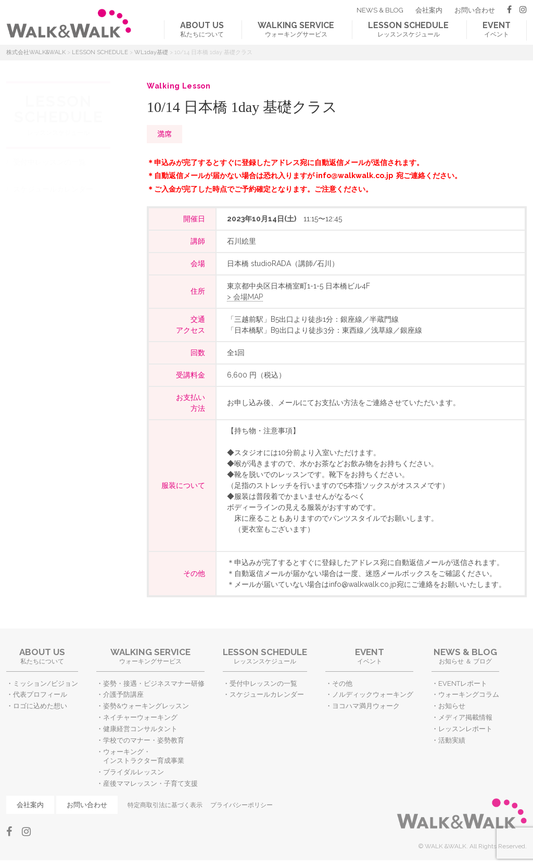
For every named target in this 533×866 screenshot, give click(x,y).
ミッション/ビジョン (45, 683)
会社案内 (428, 10)
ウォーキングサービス (296, 29)
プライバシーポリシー (241, 805)
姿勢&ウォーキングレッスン (146, 706)
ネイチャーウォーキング (140, 717)
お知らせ (451, 706)
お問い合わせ (474, 10)
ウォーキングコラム (468, 694)
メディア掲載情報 (465, 717)
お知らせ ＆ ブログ (465, 656)
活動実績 (451, 740)
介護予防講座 (123, 694)
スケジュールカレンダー (53, 189)
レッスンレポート (465, 729)
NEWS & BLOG (380, 10)
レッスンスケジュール (408, 29)
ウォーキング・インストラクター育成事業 (143, 756)
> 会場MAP (245, 297)
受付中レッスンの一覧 (49, 162)
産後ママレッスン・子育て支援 (150, 783)
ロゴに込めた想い (40, 706)
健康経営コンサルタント (140, 729)
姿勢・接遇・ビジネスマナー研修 (154, 683)
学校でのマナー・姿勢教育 (143, 740)
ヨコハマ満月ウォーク (366, 706)
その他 (342, 683)
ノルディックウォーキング (372, 694)
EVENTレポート (462, 683)
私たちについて (202, 29)
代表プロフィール (40, 694)
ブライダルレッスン (133, 772)
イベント (497, 29)
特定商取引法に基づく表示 (165, 805)
